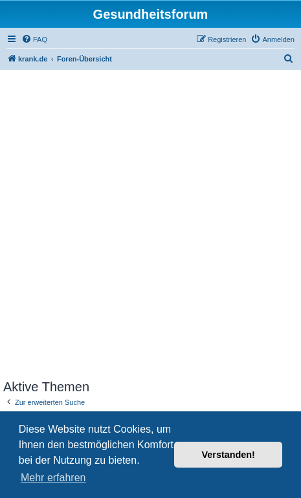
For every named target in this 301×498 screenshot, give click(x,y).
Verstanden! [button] (228, 454)
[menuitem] (34, 39)
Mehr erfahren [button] (53, 477)
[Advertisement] (150, 222)
